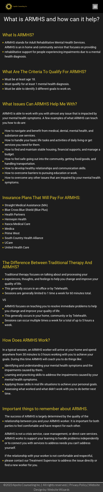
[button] (95, 6)
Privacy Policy (78, 485)
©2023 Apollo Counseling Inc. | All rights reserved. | (36, 485)
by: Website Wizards (56, 489)
